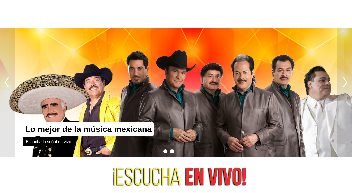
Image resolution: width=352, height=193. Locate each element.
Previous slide (7, 92)
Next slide (344, 92)
